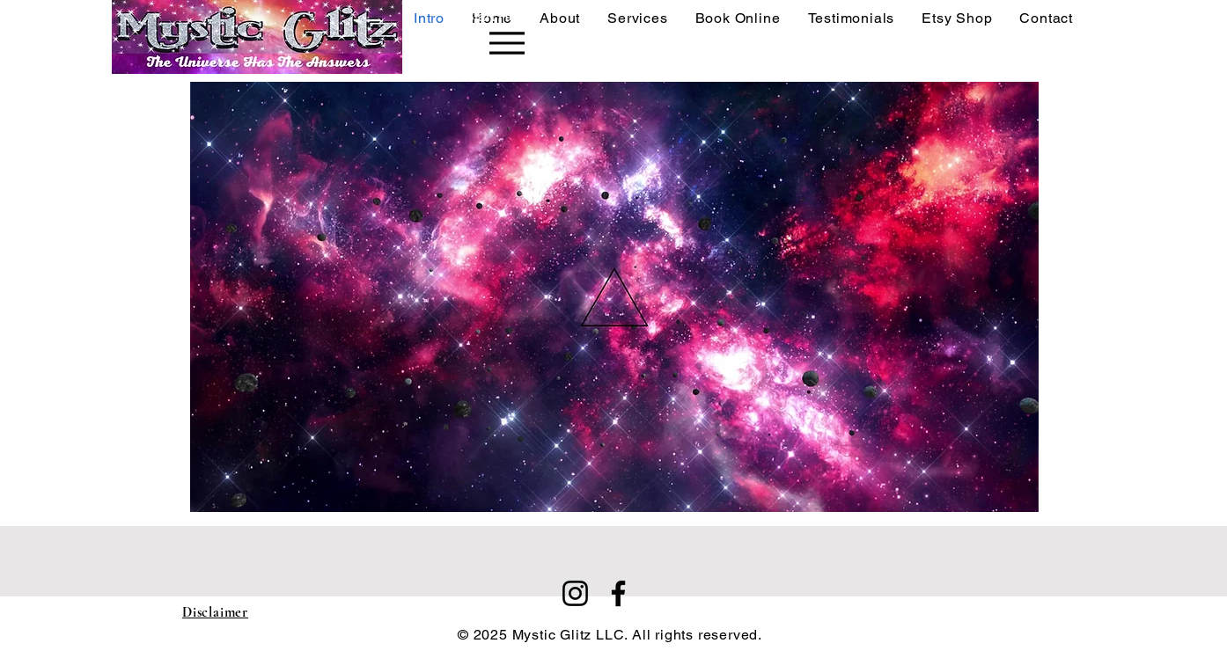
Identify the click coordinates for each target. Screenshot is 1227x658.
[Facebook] (618, 593)
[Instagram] (575, 593)
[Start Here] (471, 36)
